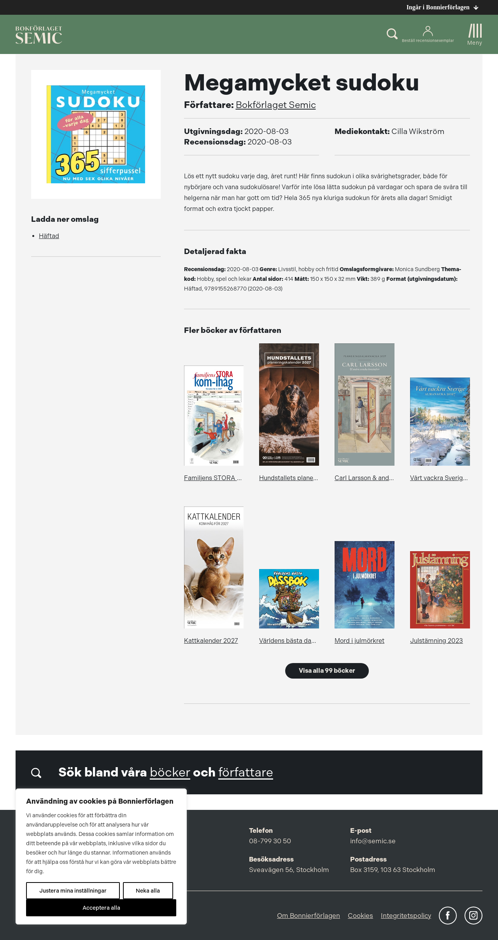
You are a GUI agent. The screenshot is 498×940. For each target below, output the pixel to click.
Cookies (360, 915)
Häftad (49, 236)
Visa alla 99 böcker (327, 670)
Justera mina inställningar (73, 891)
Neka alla (148, 891)
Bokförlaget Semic (276, 104)
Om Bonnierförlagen (308, 915)
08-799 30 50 (270, 841)
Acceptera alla (101, 908)
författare (245, 772)
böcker (170, 772)
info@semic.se (373, 841)
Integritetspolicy (406, 915)
